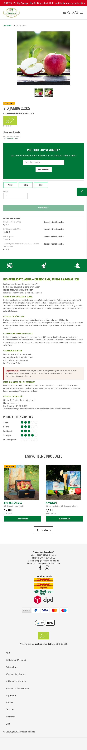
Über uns (10, 709)
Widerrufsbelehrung (15, 674)
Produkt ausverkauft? (43, 150)
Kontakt (9, 702)
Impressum (11, 695)
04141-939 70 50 (47, 557)
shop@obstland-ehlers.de (47, 560)
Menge (5, 191)
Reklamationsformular (16, 681)
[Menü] (81, 13)
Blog (8, 723)
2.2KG (10, 185)
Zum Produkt (22, 518)
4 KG (25, 185)
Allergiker (10, 716)
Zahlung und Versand (16, 660)
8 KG (41, 185)
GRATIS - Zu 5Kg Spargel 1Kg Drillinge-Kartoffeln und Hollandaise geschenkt (43, 3)
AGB (8, 652)
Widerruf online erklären (17, 688)
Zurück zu (43, 530)
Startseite (7, 25)
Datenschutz (11, 667)
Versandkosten (12, 138)
